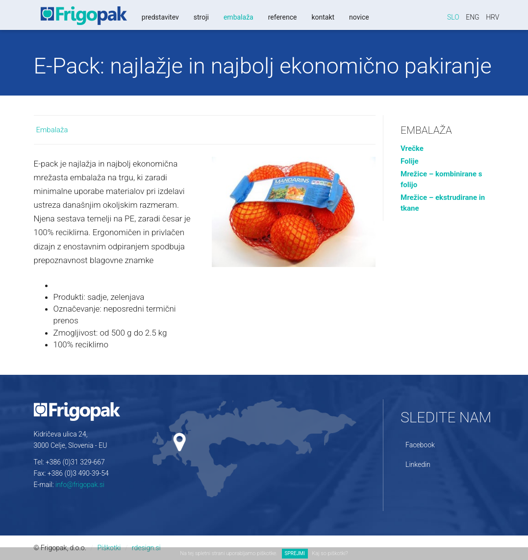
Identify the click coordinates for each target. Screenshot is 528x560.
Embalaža (237, 17)
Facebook (420, 445)
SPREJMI (295, 553)
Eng (472, 17)
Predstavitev (158, 17)
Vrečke (412, 148)
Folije (410, 161)
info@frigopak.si (79, 484)
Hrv (492, 17)
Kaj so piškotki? (330, 553)
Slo (453, 17)
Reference (281, 17)
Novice (358, 17)
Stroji (199, 17)
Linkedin (417, 464)
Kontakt (321, 17)
